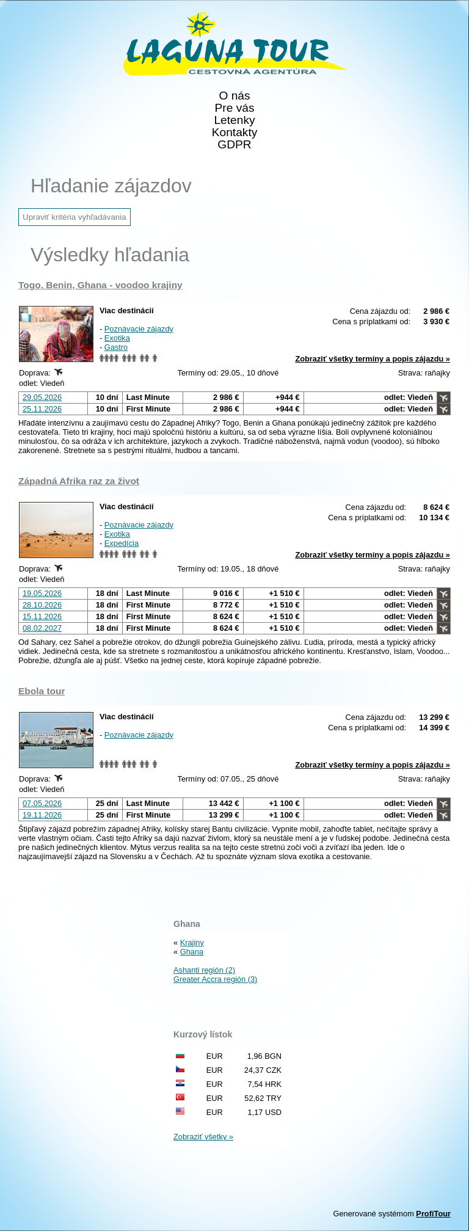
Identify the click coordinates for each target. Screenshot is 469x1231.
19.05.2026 (42, 593)
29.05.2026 (42, 397)
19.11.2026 (42, 814)
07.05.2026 (42, 803)
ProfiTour (433, 1213)
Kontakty (235, 132)
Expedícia (121, 543)
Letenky (234, 120)
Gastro (116, 347)
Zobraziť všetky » (203, 1136)
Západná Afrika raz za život (78, 481)
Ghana (191, 951)
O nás (234, 96)
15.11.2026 (42, 616)
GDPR (234, 145)
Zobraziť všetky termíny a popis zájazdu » (372, 358)
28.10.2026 (42, 604)
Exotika (117, 338)
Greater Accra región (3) (215, 979)
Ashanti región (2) (204, 970)
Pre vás (234, 108)
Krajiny (192, 942)
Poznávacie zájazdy (138, 328)
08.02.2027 (42, 628)
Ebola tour (41, 691)
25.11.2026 (42, 408)
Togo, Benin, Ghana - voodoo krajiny (100, 285)
